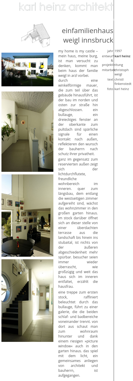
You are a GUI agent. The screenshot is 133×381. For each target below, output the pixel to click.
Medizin (46, 19)
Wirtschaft (27, 19)
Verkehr (81, 19)
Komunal (63, 19)
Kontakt (115, 19)
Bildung (9, 19)
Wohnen (9, 13)
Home (8, 6)
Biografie (98, 19)
